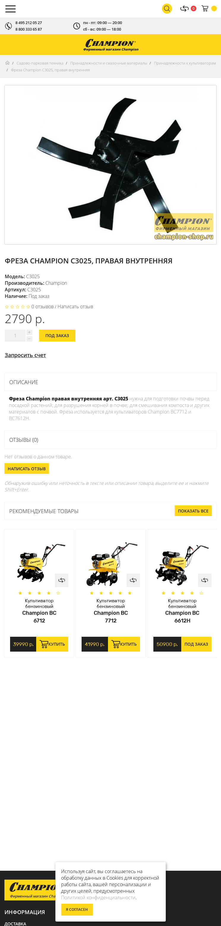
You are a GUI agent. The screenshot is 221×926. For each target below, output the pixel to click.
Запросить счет (25, 355)
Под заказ (57, 335)
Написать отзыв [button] (27, 468)
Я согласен (77, 909)
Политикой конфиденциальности (98, 897)
